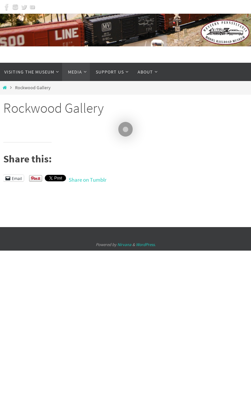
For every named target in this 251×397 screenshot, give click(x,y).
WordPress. (146, 244)
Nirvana (124, 244)
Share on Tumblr (88, 178)
